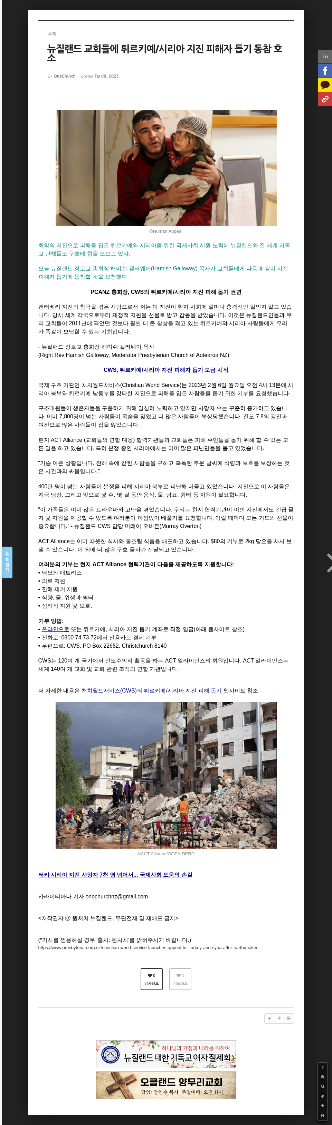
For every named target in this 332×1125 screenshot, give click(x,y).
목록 (7, 562)
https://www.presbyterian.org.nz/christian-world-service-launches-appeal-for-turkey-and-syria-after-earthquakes (148, 947)
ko (325, 56)
